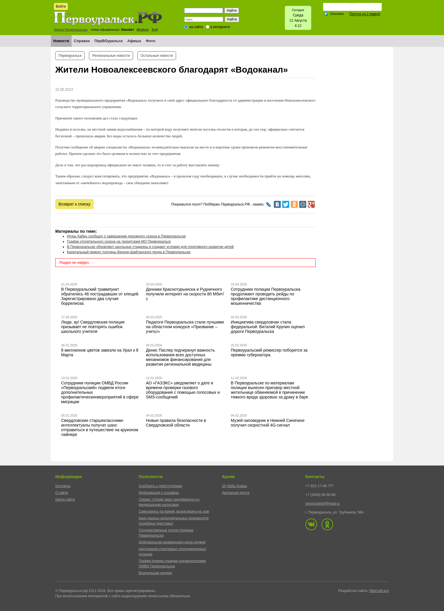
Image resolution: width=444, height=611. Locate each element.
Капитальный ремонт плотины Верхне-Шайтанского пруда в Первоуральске (128, 252)
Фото (150, 41)
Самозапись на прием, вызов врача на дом (174, 511)
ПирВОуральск (108, 41)
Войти (61, 6)
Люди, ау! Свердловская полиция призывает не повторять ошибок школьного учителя (93, 327)
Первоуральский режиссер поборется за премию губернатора (269, 352)
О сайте (61, 493)
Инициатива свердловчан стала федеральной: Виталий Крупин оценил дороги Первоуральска (268, 327)
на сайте (196, 27)
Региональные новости (111, 56)
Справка (82, 41)
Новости (61, 41)
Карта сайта (65, 499)
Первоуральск (69, 56)
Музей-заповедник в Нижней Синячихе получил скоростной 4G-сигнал (267, 422)
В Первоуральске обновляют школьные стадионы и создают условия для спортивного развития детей (150, 247)
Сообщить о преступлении (160, 486)
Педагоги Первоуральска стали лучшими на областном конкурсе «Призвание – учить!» (185, 327)
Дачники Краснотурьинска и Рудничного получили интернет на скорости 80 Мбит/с (185, 294)
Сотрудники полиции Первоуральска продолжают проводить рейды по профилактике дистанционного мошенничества (265, 296)
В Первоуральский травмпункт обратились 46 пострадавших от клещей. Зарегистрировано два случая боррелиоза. (100, 296)
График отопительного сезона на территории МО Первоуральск (119, 241)
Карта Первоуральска (70, 29)
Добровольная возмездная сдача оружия (172, 542)
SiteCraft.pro (379, 591)
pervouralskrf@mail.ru (322, 504)
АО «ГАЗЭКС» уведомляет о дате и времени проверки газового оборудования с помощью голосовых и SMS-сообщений (183, 390)
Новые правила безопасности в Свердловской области (176, 422)
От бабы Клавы (234, 486)
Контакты (62, 486)
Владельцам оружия (155, 573)
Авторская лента (235, 493)
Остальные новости (157, 56)
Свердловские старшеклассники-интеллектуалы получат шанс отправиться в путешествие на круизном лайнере (99, 427)
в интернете (220, 27)
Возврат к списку (74, 204)
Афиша (134, 41)
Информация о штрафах (159, 493)
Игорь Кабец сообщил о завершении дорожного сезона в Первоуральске (126, 236)
